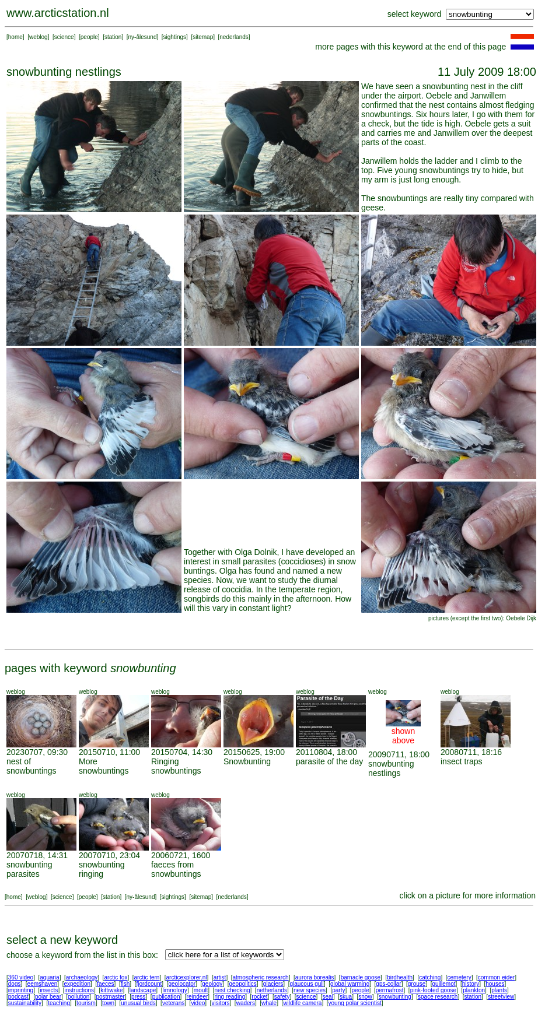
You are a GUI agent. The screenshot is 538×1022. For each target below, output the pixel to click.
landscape (143, 990)
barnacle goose (360, 977)
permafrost (390, 990)
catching (430, 977)
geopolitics (242, 984)
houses (494, 984)
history (470, 984)
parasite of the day (329, 761)
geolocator (181, 984)
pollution (78, 996)
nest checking (232, 990)
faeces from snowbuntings (176, 869)
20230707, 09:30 (37, 752)
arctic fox (115, 977)
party (338, 990)
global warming (349, 984)
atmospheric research (261, 977)
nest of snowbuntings (31, 766)
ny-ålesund (142, 37)
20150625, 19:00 (254, 752)
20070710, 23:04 (109, 855)
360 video (20, 977)
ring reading (229, 996)
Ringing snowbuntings (176, 766)
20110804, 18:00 (326, 752)
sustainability (24, 1003)
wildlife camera (302, 1003)
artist (220, 977)
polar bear (48, 996)
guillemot (444, 984)
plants (499, 990)
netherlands (272, 990)
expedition (77, 984)
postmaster (110, 996)
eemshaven (42, 984)
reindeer (197, 996)
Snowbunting (247, 761)
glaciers (273, 984)
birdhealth (400, 977)
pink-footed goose (433, 990)
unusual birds (138, 1003)
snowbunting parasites (29, 869)
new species (310, 990)
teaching (59, 1003)
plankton (474, 990)
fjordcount (149, 984)
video (198, 1003)
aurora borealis (314, 977)
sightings (174, 37)
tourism (86, 1003)
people (89, 37)
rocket (259, 996)
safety (282, 996)
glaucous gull (306, 984)
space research (437, 996)
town (108, 1003)
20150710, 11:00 (109, 752)
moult (201, 990)
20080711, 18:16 (471, 752)
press (138, 996)
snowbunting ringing (102, 869)
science (64, 37)
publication (166, 996)
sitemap (203, 37)
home (15, 37)
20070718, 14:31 (37, 855)
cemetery (459, 977)
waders (245, 1003)
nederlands (233, 37)
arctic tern (147, 977)
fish (125, 984)
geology (212, 984)
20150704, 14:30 (181, 752)
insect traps (462, 761)
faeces (105, 984)
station (112, 37)
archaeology (81, 977)
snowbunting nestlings (391, 768)
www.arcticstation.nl (57, 12)
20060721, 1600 (180, 855)
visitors (220, 1003)
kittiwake (111, 990)
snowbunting (395, 996)
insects (49, 990)
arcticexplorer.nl (186, 977)
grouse (417, 984)
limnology (174, 990)
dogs (14, 984)
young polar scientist (355, 1003)
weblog (38, 37)
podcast (18, 996)
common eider (496, 977)
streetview (501, 996)
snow (365, 996)
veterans (173, 1003)
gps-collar (388, 984)
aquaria (49, 977)
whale (269, 1003)
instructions (80, 990)
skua (346, 996)
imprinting (20, 990)
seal (328, 996)
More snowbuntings (104, 766)
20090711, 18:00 (398, 754)
